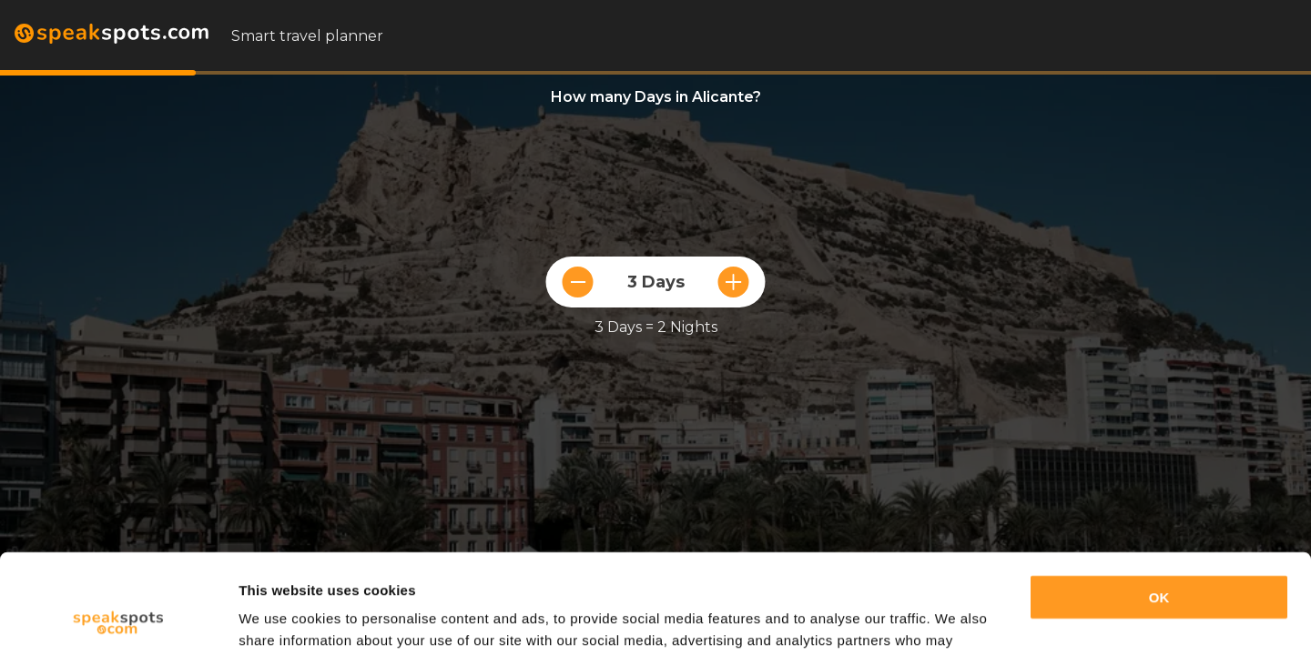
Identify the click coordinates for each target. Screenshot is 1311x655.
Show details (281, 619)
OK (1159, 504)
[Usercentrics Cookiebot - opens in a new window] (118, 619)
